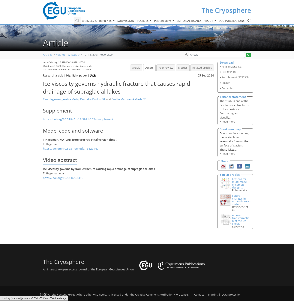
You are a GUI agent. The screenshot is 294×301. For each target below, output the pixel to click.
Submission (125, 21)
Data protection (231, 294)
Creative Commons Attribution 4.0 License (161, 294)
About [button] (209, 21)
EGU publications (231, 21)
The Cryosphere (226, 10)
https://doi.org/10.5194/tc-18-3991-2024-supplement (78, 119)
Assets (149, 67)
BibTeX (226, 83)
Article (136, 67)
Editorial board (189, 21)
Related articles (202, 67)
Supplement (229, 77)
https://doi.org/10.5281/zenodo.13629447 (71, 148)
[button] (186, 54)
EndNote (227, 88)
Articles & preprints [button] (97, 21)
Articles (47, 54)
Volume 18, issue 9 (68, 54)
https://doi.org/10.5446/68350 (63, 178)
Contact (199, 294)
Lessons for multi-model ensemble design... (240, 183)
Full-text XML (230, 72)
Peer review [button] (163, 21)
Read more (228, 121)
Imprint (213, 294)
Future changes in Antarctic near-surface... (241, 200)
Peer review (165, 67)
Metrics (183, 67)
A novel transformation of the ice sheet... (240, 219)
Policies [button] (143, 21)
